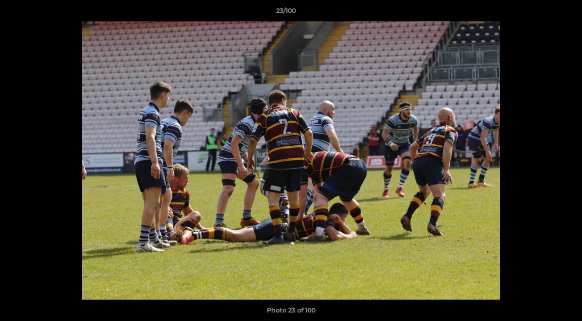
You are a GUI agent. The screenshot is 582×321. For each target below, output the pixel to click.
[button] (544, 13)
